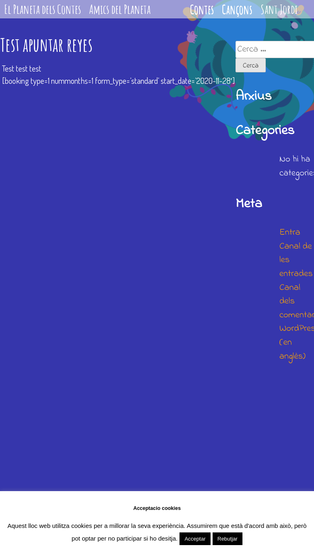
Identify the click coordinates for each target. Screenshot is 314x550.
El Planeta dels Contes (42, 9)
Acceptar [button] (194, 539)
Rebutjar (228, 539)
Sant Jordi (279, 9)
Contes (202, 9)
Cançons (237, 9)
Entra (289, 232)
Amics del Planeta (119, 9)
